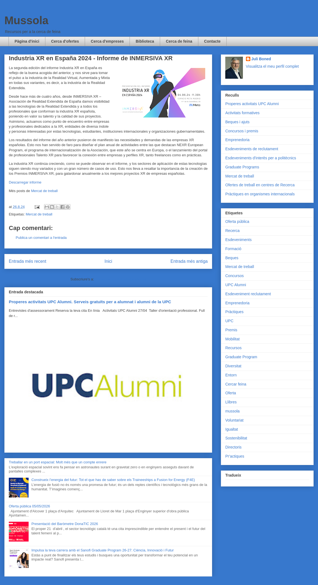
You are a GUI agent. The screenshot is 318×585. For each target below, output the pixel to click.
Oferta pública (237, 221)
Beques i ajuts (237, 122)
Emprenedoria (237, 140)
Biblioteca (145, 41)
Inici (108, 261)
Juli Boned (261, 59)
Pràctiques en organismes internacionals (260, 194)
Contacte (212, 41)
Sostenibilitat (236, 438)
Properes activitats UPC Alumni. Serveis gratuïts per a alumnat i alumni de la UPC (90, 301)
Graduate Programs (242, 167)
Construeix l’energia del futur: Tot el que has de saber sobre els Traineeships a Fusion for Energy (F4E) (113, 480)
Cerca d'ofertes (65, 41)
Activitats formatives (242, 113)
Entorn (231, 375)
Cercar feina (235, 384)
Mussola (26, 20)
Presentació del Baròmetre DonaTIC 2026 (64, 524)
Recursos (233, 348)
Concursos (234, 276)
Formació (233, 249)
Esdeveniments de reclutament (251, 149)
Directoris (233, 447)
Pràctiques (234, 312)
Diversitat (233, 366)
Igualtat (231, 429)
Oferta (230, 393)
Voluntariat (234, 420)
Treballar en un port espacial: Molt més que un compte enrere (57, 462)
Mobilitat (232, 339)
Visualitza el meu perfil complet (272, 66)
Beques (231, 258)
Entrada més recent (27, 261)
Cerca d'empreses (107, 41)
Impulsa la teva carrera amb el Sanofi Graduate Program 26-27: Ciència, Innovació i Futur (102, 550)
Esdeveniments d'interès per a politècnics (260, 158)
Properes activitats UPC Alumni (252, 104)
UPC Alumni (235, 285)
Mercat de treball (44, 191)
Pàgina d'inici (27, 41)
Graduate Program (241, 357)
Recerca (232, 230)
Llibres (231, 402)
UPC (229, 321)
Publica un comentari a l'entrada (41, 238)
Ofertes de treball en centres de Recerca (260, 185)
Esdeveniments (238, 239)
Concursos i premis (241, 131)
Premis (231, 330)
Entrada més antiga (189, 261)
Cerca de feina (179, 41)
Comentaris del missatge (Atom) (120, 279)
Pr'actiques (234, 456)
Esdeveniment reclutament (248, 294)
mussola (232, 411)
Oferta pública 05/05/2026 (29, 506)
